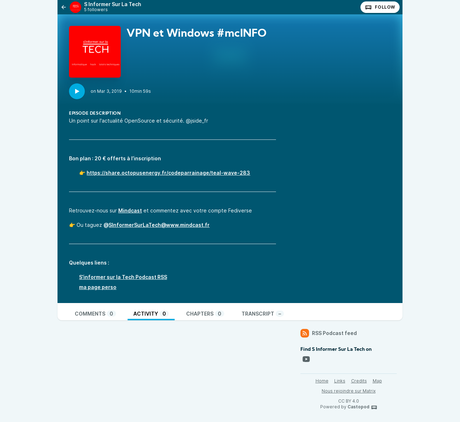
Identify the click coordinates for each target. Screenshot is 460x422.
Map (377, 381)
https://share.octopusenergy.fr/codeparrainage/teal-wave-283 (168, 173)
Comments (95, 314)
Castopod (362, 407)
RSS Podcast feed (328, 333)
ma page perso (97, 287)
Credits (359, 381)
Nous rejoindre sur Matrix (349, 391)
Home (322, 381)
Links (339, 381)
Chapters (205, 314)
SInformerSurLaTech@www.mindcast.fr (159, 225)
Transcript (263, 314)
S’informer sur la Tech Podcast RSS (123, 277)
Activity (151, 314)
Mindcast (130, 210)
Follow (380, 7)
